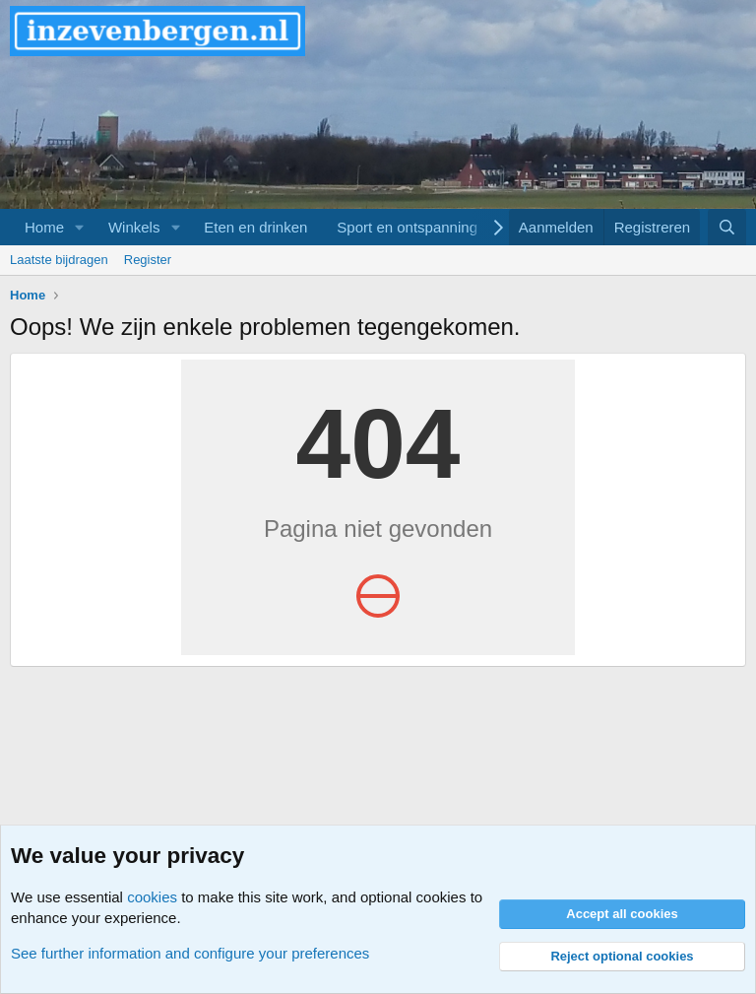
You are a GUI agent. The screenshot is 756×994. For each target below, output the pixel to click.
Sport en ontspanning (407, 227)
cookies (152, 897)
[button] (80, 227)
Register (147, 259)
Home (44, 227)
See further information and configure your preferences (190, 953)
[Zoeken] (727, 227)
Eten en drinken (255, 227)
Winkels (134, 227)
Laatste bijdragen (59, 259)
